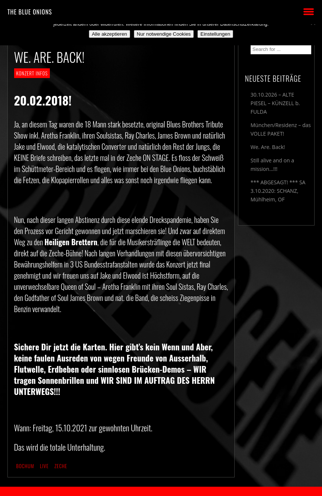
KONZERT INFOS (32, 73)
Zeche (61, 466)
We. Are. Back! (268, 146)
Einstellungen (215, 34)
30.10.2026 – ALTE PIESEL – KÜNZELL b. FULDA (275, 103)
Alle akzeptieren (109, 34)
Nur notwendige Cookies (164, 34)
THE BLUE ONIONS (29, 11)
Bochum (25, 466)
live (44, 466)
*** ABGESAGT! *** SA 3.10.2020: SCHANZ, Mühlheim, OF (278, 191)
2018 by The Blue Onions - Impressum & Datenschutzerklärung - (161, 491)
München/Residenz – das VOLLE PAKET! (281, 129)
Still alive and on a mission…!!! (272, 164)
